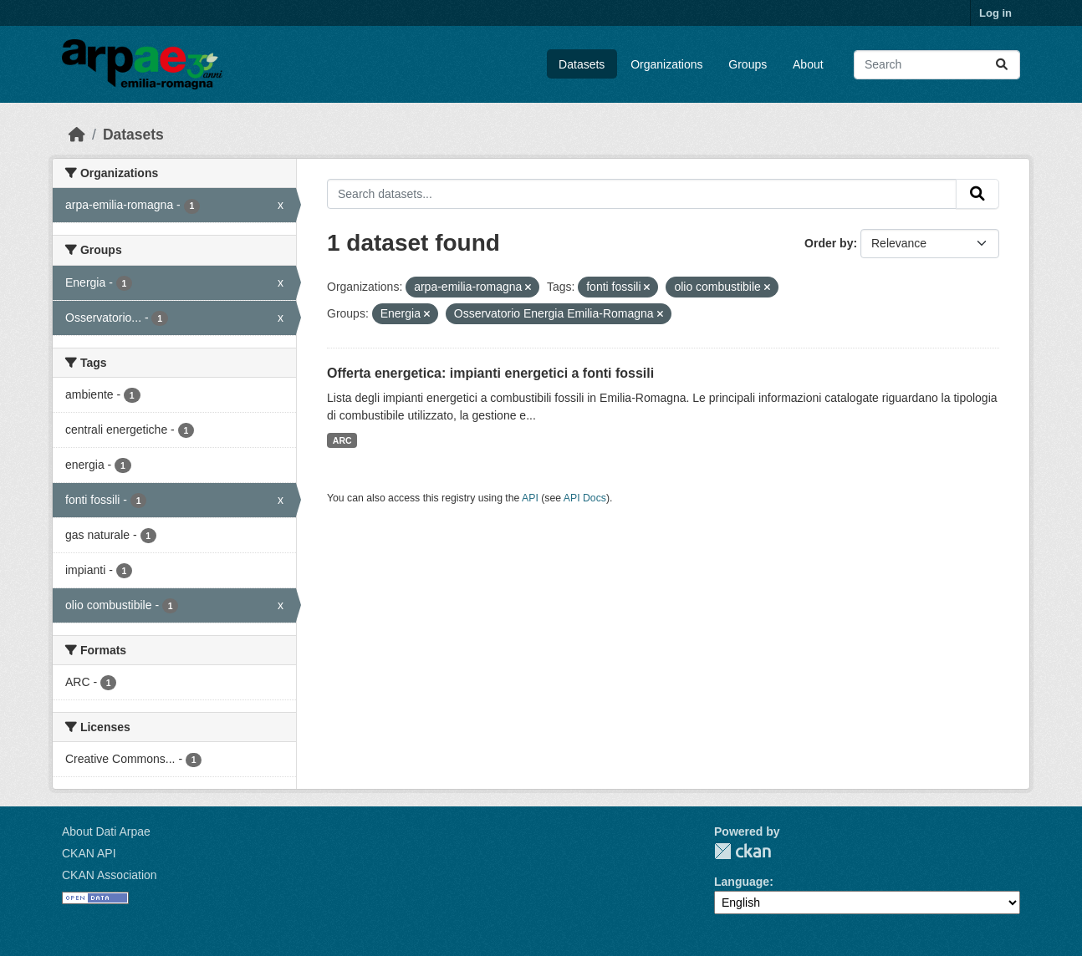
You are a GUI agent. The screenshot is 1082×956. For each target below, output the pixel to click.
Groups (747, 64)
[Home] (77, 134)
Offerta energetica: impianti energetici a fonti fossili (490, 373)
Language (741, 881)
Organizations (666, 64)
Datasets (582, 64)
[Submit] (1001, 64)
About (808, 64)
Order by (828, 243)
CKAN (742, 851)
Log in (995, 13)
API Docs (585, 498)
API (530, 498)
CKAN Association (109, 875)
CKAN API (89, 853)
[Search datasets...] (937, 64)
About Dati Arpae (106, 831)
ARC (342, 440)
